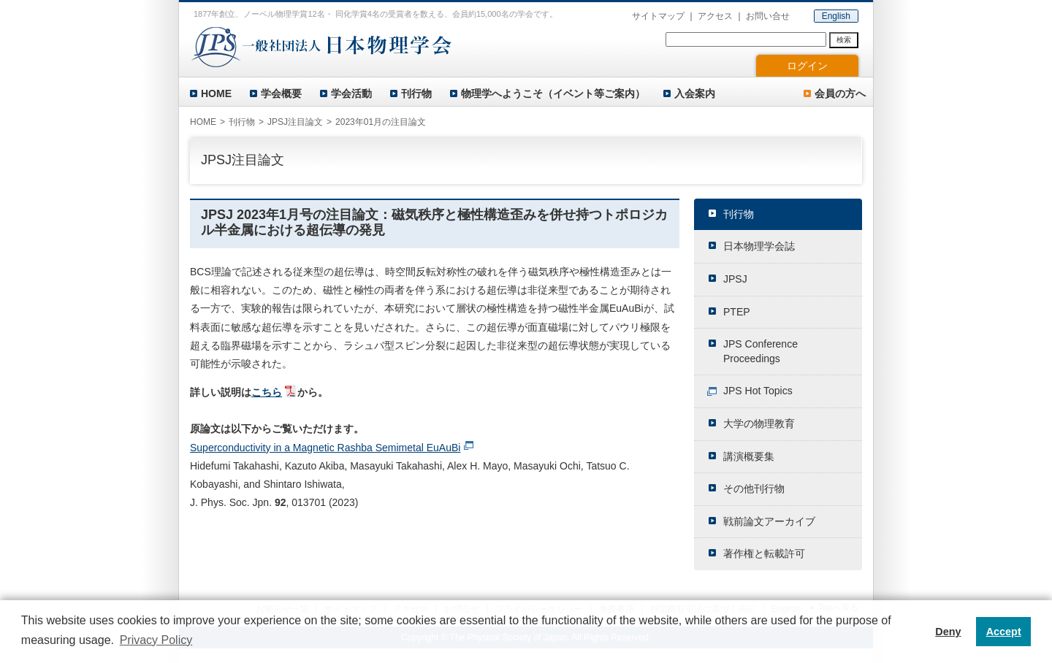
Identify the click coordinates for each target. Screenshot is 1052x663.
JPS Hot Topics (758, 390)
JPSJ (735, 279)
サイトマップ (658, 16)
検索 (843, 40)
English (836, 16)
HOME (216, 93)
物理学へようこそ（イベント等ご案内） (553, 93)
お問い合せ (768, 16)
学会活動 (351, 93)
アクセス (715, 16)
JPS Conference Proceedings (760, 351)
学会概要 (281, 93)
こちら (266, 392)
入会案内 (694, 93)
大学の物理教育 (759, 423)
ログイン (807, 66)
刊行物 (416, 93)
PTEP (736, 312)
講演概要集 (748, 456)
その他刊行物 (754, 488)
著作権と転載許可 (764, 553)
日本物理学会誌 (759, 246)
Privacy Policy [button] (156, 640)
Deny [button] (948, 631)
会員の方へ (840, 93)
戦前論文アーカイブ (769, 521)
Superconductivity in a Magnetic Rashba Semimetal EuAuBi (325, 447)
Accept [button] (1003, 631)
